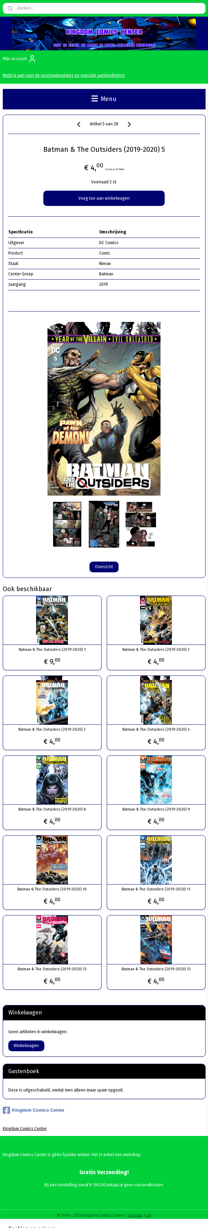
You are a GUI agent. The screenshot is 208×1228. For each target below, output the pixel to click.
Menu (104, 99)
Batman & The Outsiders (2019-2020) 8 (52, 809)
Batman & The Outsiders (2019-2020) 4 (156, 729)
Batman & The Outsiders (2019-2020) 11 (156, 889)
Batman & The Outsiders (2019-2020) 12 (52, 969)
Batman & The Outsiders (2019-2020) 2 (156, 649)
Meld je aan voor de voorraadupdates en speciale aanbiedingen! (64, 75)
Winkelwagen (26, 1045)
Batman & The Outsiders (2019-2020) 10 (52, 889)
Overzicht (104, 566)
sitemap (135, 1215)
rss (148, 1215)
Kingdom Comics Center (34, 1110)
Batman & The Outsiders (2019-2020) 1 (52, 649)
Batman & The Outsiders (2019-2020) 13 (156, 969)
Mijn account (19, 59)
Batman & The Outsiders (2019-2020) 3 (52, 729)
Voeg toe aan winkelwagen (104, 198)
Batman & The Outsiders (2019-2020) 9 (156, 809)
